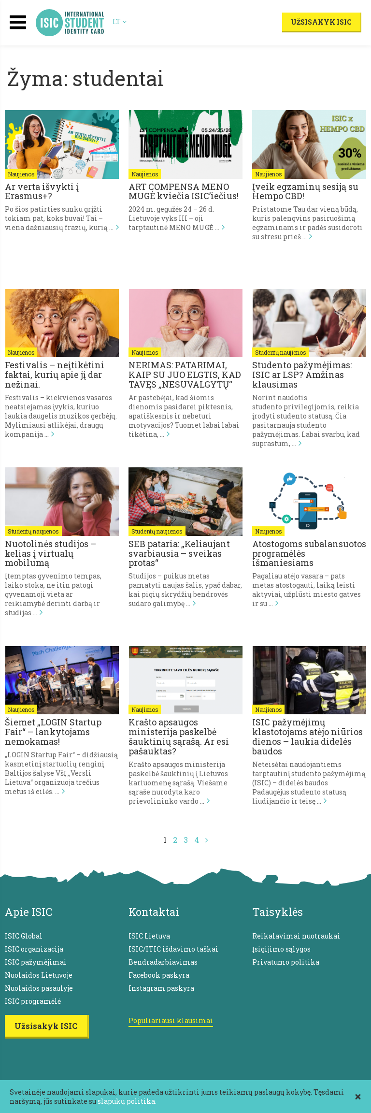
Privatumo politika (285, 962)
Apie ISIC (28, 912)
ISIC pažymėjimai (36, 962)
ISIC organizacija (34, 949)
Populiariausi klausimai (170, 1020)
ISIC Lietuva (149, 935)
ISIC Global (24, 935)
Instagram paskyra (161, 988)
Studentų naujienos (280, 352)
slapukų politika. (127, 1101)
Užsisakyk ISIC (321, 22)
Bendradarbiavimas (163, 962)
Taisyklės (277, 912)
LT (120, 21)
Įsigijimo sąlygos (281, 949)
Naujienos (21, 174)
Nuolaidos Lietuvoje (38, 975)
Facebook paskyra (158, 975)
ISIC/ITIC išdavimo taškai (173, 949)
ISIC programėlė (33, 1001)
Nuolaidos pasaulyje (39, 988)
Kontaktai (153, 912)
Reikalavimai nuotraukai (296, 935)
